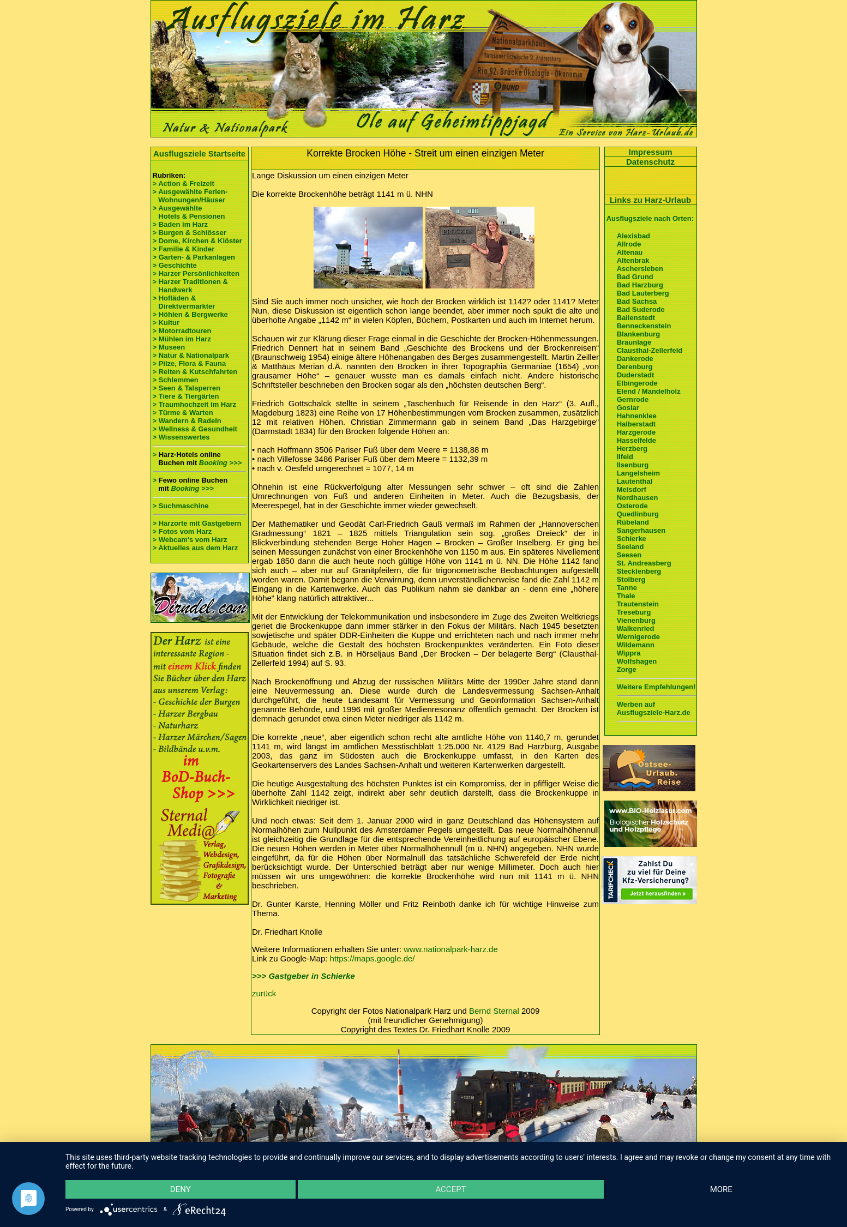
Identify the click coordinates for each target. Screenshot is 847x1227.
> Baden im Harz (180, 224)
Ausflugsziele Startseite (199, 153)
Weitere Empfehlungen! (656, 687)
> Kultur (166, 322)
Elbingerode (637, 383)
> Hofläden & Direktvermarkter (184, 302)
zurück (264, 993)
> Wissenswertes (181, 437)
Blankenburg (638, 334)
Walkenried (635, 628)
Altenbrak (633, 260)
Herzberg (632, 448)
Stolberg (631, 579)
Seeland (630, 547)
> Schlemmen (176, 380)
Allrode (629, 244)
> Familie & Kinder (184, 249)
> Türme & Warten (183, 412)
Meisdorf (631, 489)
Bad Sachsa (637, 301)
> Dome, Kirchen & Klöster (197, 241)
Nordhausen (637, 498)
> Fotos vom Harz (182, 531)
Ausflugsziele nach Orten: (650, 218)
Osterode (632, 506)
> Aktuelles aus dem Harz (195, 548)
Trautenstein (638, 604)
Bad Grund (635, 277)
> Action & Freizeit (183, 183)
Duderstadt (635, 375)
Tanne (627, 588)
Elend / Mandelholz (649, 391)
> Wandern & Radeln (187, 421)
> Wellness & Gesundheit (195, 429)
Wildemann (635, 645)
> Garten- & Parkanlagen (194, 257)
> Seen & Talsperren (186, 388)
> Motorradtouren (182, 331)
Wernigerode (638, 637)
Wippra (629, 653)
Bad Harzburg (640, 285)
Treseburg (634, 612)
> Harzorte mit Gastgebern (197, 523)
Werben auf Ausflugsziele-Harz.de (653, 708)
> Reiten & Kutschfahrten (195, 372)
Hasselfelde (636, 440)
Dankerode (635, 358)
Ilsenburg (633, 465)
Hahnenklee (637, 416)
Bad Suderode (641, 309)
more (721, 1189)
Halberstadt (636, 424)
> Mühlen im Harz (182, 339)
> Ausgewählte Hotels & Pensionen (189, 212)
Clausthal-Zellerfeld (650, 350)
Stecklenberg (639, 571)
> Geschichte (175, 265)
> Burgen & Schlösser (189, 232)
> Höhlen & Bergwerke (190, 314)
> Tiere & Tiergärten (186, 396)
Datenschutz (650, 161)
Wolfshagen (637, 661)
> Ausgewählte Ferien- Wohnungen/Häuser (191, 196)
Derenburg (635, 367)
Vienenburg (636, 620)
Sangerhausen (641, 530)
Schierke (631, 538)
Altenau (630, 252)
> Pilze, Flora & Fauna (189, 363)
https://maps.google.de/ (372, 958)
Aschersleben (640, 268)
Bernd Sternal (494, 1010)
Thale (626, 596)
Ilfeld (625, 457)
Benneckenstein (644, 326)
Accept (450, 1189)
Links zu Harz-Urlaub (650, 199)
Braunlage (634, 342)
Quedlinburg (638, 514)
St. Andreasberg (644, 563)
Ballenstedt (636, 318)
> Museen (169, 347)
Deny (180, 1189)
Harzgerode (636, 432)
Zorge (626, 669)
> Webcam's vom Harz (190, 540)
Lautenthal (635, 481)
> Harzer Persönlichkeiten (196, 273)
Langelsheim (638, 473)
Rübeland (633, 522)
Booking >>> (220, 463)
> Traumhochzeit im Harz (195, 404)
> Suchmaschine (181, 506)
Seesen (629, 555)
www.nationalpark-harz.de (451, 949)
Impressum (650, 152)
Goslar (628, 408)
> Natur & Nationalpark (191, 355)
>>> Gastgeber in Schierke (303, 976)
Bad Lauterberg (643, 293)
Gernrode (633, 399)
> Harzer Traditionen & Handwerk (190, 286)
